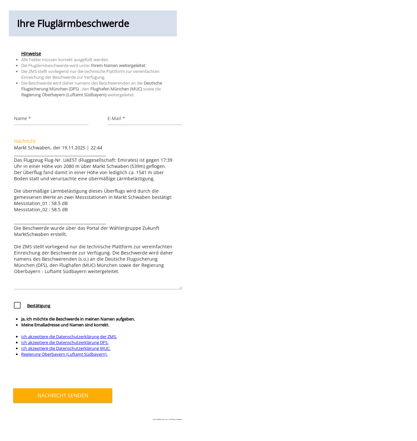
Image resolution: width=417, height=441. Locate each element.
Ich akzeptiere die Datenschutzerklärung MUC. (65, 348)
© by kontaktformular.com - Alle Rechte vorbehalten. (167, 419)
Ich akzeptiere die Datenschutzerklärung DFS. (64, 342)
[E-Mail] (145, 118)
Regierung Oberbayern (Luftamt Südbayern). (64, 354)
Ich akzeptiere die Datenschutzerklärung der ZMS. (69, 336)
